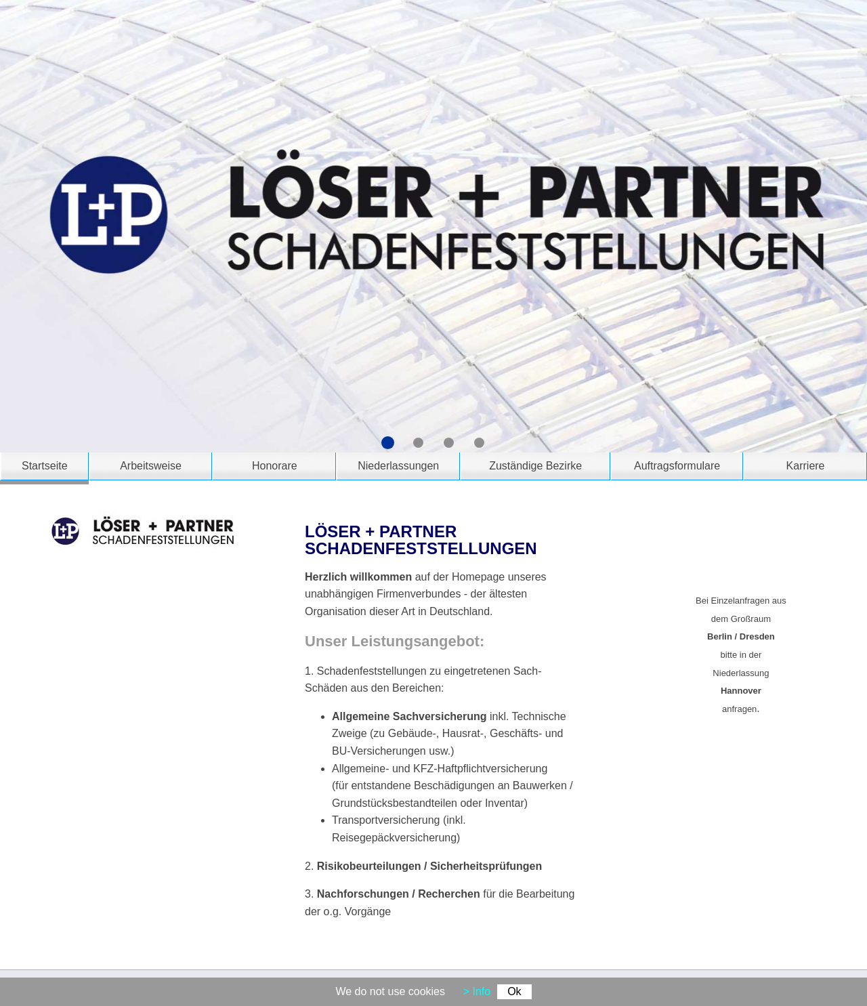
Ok (514, 991)
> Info (476, 991)
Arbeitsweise (151, 465)
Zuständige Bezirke (535, 465)
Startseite (45, 465)
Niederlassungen (398, 465)
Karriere (805, 465)
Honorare (274, 465)
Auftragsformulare (677, 465)
